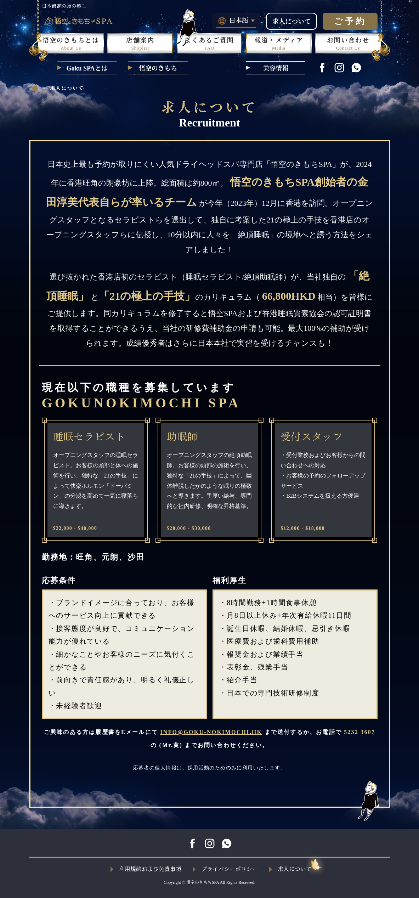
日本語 (236, 21)
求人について (291, 21)
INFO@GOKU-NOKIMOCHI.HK (211, 732)
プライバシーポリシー (225, 869)
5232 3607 (359, 732)
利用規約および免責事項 (146, 869)
